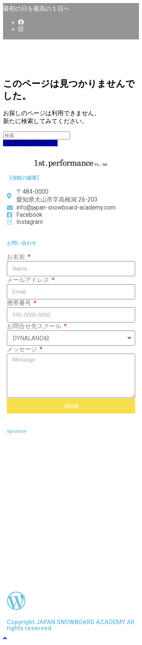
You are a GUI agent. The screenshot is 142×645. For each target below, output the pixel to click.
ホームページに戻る (30, 143)
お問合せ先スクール (35, 326)
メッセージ (23, 349)
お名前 (17, 256)
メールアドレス (29, 279)
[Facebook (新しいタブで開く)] (21, 22)
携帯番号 (20, 303)
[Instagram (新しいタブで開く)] (20, 29)
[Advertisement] (71, 512)
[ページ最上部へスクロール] (5, 638)
